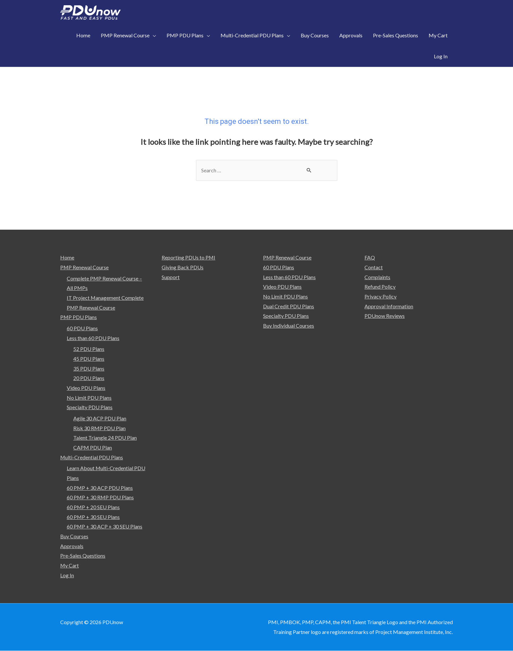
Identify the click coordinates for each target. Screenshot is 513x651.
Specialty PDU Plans (90, 407)
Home (67, 257)
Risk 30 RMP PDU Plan (99, 428)
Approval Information (388, 306)
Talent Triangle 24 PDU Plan (105, 438)
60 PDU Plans (82, 328)
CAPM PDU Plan (92, 448)
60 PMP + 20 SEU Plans (93, 507)
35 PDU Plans (88, 368)
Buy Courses (74, 536)
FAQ (369, 257)
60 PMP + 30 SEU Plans (93, 517)
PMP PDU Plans (78, 317)
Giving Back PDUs (182, 267)
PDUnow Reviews (384, 316)
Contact (373, 267)
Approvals (71, 546)
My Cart (69, 566)
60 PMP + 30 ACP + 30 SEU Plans (105, 527)
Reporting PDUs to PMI (189, 257)
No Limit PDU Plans (89, 397)
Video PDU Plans (86, 388)
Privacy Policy (380, 296)
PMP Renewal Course (84, 267)
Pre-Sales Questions (82, 556)
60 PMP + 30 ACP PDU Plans (100, 488)
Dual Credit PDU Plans (288, 306)
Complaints (377, 277)
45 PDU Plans (88, 358)
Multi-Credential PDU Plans (91, 457)
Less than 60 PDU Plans (93, 338)
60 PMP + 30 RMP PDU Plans (100, 497)
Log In (67, 575)
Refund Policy (380, 286)
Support (171, 277)
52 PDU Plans (88, 349)
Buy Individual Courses (288, 325)
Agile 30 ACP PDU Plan (99, 418)
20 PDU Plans (88, 378)
